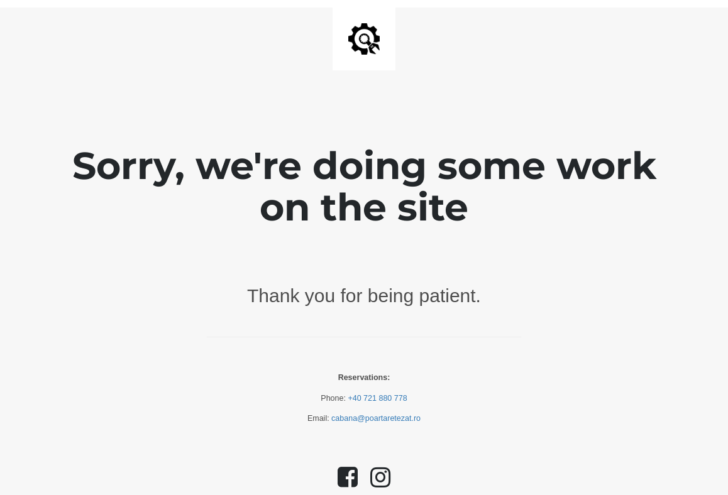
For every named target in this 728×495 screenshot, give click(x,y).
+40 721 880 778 (377, 398)
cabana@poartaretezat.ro (376, 418)
